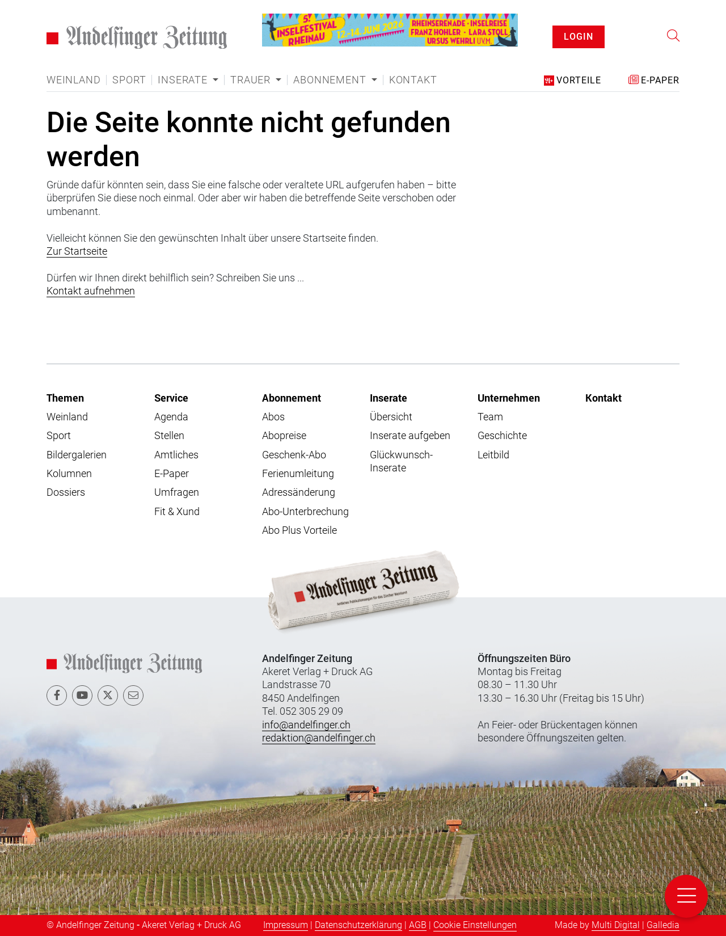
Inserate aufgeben (410, 435)
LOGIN (578, 36)
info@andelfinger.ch (306, 725)
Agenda (171, 417)
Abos (273, 417)
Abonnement (291, 397)
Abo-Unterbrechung (305, 511)
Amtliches (176, 455)
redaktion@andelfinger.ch (318, 738)
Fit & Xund (177, 511)
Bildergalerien (77, 455)
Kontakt (413, 80)
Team (490, 417)
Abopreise (284, 435)
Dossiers (66, 492)
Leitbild (493, 455)
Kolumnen (69, 473)
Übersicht (391, 417)
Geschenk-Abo (294, 455)
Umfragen (176, 492)
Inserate (388, 397)
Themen (65, 397)
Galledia (663, 925)
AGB (418, 925)
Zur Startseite (77, 251)
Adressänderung (298, 492)
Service (171, 397)
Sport (129, 80)
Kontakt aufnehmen (91, 291)
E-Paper (171, 473)
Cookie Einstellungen (475, 925)
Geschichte (502, 435)
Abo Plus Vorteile (299, 530)
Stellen (169, 435)
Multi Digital (616, 925)
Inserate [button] (184, 80)
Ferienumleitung (298, 473)
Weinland (73, 80)
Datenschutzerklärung (358, 925)
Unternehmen (509, 397)
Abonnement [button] (331, 80)
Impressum (285, 925)
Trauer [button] (251, 80)
